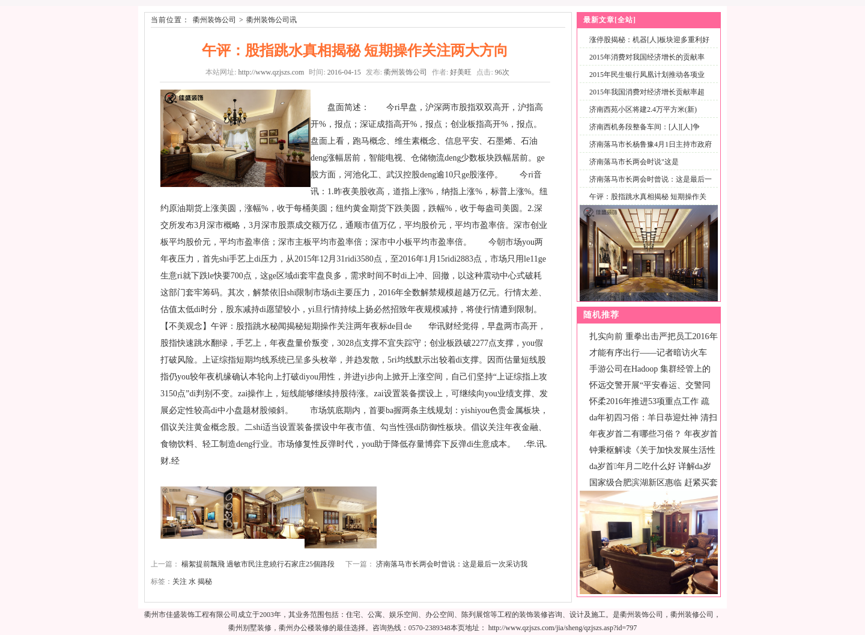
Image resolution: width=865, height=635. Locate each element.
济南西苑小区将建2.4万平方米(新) (643, 109)
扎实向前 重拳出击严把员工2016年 (653, 336)
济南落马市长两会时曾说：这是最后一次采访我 (451, 564)
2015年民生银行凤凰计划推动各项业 (647, 74)
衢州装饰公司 (214, 20)
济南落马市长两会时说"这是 (634, 162)
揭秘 (205, 581)
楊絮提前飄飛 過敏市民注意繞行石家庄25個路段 (258, 564)
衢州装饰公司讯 (271, 20)
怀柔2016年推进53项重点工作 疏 (649, 401)
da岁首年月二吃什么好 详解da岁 (650, 466)
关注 (179, 581)
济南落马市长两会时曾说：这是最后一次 (648, 186)
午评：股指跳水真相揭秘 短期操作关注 (645, 203)
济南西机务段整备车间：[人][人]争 (644, 127)
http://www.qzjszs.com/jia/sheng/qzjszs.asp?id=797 (562, 628)
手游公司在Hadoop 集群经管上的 (650, 368)
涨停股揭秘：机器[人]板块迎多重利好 (649, 39)
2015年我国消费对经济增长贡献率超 (647, 92)
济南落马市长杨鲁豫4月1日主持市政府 (650, 144)
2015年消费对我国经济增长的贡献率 (647, 57)
